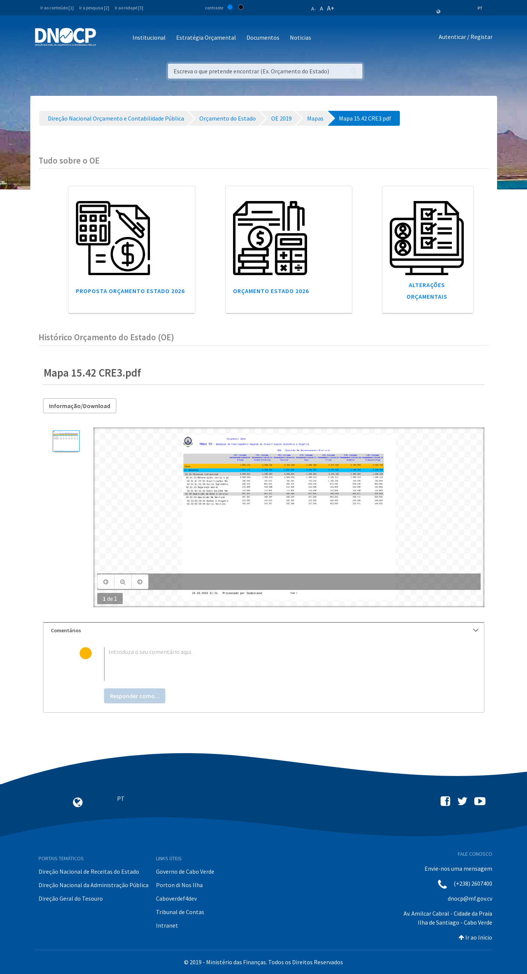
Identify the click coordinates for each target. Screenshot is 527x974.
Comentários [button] (264, 630)
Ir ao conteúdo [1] (57, 7)
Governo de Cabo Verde (185, 871)
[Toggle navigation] (106, 38)
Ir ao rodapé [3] (129, 7)
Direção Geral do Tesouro (71, 898)
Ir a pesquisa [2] (94, 7)
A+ (330, 8)
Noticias (300, 37)
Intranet (167, 925)
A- (313, 8)
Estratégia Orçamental (206, 37)
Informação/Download (79, 406)
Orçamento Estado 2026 (271, 291)
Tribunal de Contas (180, 912)
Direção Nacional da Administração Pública (93, 885)
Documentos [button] (262, 37)
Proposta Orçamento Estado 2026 (130, 291)
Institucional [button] (149, 37)
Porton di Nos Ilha (179, 885)
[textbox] (275, 664)
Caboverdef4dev (176, 898)
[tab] (263, 630)
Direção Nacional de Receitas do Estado (89, 871)
